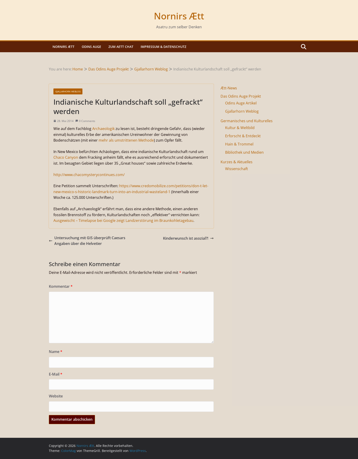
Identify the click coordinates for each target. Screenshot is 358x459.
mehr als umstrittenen (118, 140)
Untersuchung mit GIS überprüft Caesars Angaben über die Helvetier (87, 240)
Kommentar (61, 286)
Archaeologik (103, 128)
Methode (146, 140)
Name (55, 351)
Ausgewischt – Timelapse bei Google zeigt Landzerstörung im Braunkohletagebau (123, 220)
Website (56, 396)
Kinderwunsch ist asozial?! (188, 238)
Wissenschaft (236, 168)
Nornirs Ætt (179, 16)
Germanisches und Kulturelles (247, 120)
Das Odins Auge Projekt (241, 96)
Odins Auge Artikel (241, 103)
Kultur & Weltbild (240, 127)
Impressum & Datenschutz (163, 46)
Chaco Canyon (65, 157)
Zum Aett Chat (120, 46)
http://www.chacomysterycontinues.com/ (89, 174)
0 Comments (85, 121)
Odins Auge (91, 46)
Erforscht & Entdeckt (243, 135)
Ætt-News (229, 88)
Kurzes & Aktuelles (237, 161)
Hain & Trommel (239, 144)
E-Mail (55, 374)
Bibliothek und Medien (244, 152)
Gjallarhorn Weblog (68, 91)
